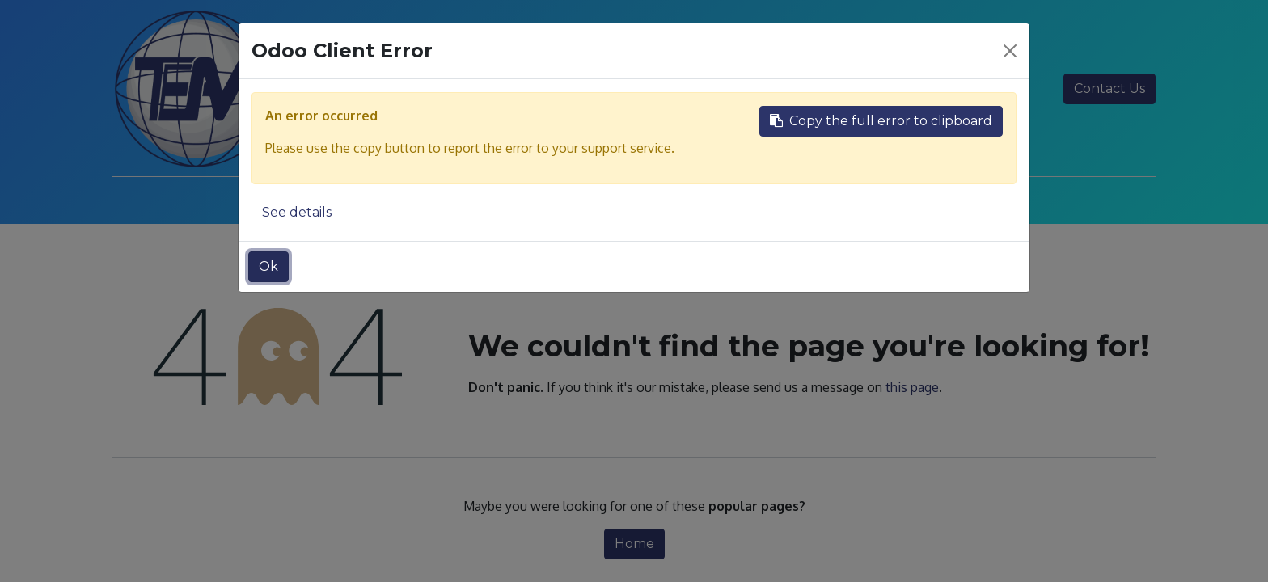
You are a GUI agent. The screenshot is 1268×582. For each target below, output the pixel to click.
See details (297, 212)
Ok (268, 266)
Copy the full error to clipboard (881, 121)
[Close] (1010, 51)
